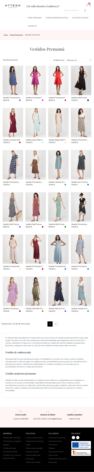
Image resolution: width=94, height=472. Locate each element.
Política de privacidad (34, 448)
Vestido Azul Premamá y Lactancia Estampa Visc (80, 182)
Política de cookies (33, 462)
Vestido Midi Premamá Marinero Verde (58, 224)
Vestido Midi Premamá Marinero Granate (35, 224)
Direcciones (53, 455)
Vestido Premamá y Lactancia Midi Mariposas (80, 140)
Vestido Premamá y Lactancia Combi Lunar (35, 182)
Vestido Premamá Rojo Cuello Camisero (58, 98)
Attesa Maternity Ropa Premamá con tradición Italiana (12, 441)
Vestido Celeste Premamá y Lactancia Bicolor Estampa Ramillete (80, 309)
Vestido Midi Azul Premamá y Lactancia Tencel (58, 309)
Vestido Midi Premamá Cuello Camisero (80, 98)
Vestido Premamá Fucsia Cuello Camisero (35, 98)
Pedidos (52, 448)
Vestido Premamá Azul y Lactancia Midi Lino (58, 266)
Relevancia (79, 60)
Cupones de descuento (58, 459)
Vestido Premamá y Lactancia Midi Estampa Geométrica (12, 182)
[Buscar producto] (85, 10)
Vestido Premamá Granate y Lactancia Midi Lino (35, 266)
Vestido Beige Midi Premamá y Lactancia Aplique (58, 140)
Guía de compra (32, 452)
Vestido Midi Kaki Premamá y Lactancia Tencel (35, 309)
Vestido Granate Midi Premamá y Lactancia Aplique (12, 140)
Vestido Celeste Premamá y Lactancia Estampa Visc (58, 182)
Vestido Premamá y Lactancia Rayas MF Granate (12, 309)
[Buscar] (76, 10)
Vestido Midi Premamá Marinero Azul (12, 224)
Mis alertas (53, 462)
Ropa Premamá (9, 458)
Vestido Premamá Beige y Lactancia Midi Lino (12, 266)
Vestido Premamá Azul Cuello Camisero (12, 98)
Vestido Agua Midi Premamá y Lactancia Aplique (35, 140)
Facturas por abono (56, 452)
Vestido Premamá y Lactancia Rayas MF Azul (80, 266)
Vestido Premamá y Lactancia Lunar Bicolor (80, 224)
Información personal (57, 438)
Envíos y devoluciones (34, 438)
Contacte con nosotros (12, 455)
